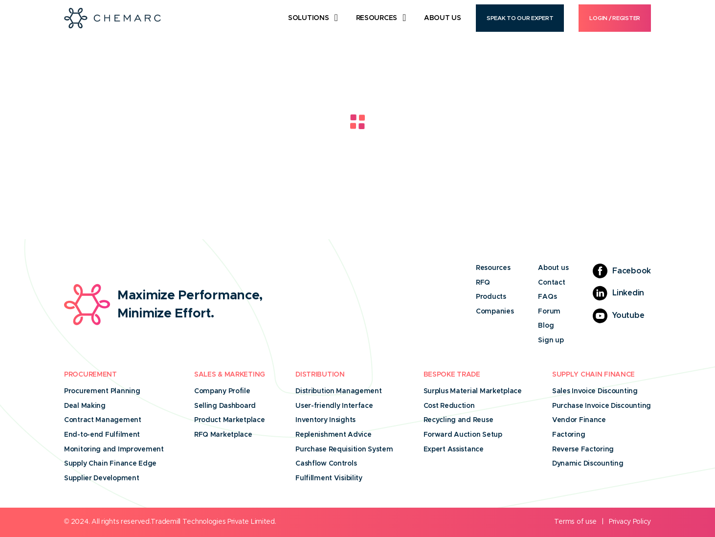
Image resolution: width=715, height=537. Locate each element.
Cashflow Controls (326, 463)
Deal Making (85, 406)
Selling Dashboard (225, 406)
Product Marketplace (229, 420)
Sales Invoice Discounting (595, 391)
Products (491, 296)
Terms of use (575, 521)
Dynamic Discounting (588, 463)
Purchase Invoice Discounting (601, 406)
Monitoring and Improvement (114, 449)
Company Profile (222, 391)
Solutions (308, 18)
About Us (442, 18)
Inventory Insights (325, 420)
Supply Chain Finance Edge (110, 463)
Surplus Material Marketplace (473, 391)
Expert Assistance (454, 449)
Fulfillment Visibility (328, 478)
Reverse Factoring (583, 449)
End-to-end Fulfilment (102, 434)
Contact (551, 282)
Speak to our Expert (520, 18)
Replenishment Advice (333, 434)
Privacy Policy (630, 521)
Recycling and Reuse (458, 420)
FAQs (547, 296)
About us (553, 268)
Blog (546, 325)
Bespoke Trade (452, 374)
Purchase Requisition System (344, 449)
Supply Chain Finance (593, 374)
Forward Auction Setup (463, 434)
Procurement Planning (102, 391)
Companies (495, 311)
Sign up (550, 340)
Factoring (568, 434)
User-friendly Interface (334, 406)
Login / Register (614, 18)
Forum (549, 311)
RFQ (483, 282)
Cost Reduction (449, 406)
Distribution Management (338, 391)
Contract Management (102, 420)
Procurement (90, 374)
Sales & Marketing (229, 374)
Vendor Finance (579, 420)
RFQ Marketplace (223, 434)
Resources (376, 18)
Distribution (320, 374)
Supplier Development (101, 478)
